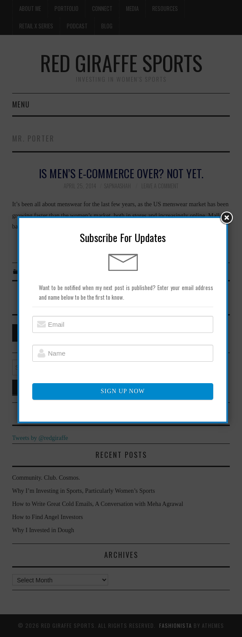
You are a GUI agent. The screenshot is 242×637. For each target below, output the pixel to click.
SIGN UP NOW (123, 391)
